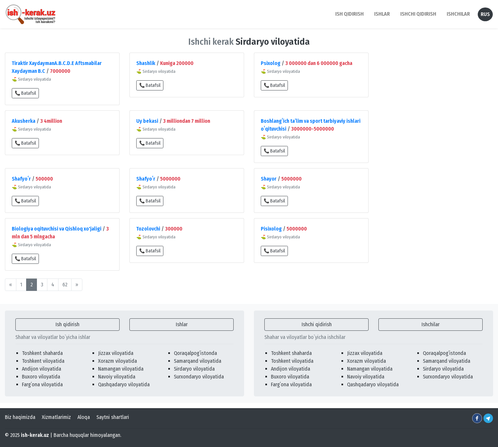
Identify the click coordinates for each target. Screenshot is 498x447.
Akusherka (23, 121)
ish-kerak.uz (35, 435)
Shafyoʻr (21, 179)
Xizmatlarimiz (56, 417)
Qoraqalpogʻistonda (195, 353)
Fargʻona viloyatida (42, 384)
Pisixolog (271, 229)
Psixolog (270, 63)
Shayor (268, 179)
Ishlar (182, 324)
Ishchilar (431, 324)
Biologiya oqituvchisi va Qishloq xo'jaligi (56, 229)
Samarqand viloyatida (197, 361)
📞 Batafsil (25, 93)
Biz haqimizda (20, 417)
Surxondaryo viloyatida (199, 377)
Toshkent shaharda (42, 353)
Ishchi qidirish (418, 14)
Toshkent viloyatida (43, 361)
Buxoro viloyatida (41, 377)
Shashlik (145, 63)
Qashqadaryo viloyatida (124, 384)
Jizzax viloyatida (115, 353)
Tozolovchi (148, 229)
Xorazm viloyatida (117, 361)
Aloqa (83, 417)
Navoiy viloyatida (116, 377)
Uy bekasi (147, 121)
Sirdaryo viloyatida (194, 369)
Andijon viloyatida (41, 369)
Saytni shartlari (112, 417)
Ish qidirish (67, 324)
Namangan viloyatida (120, 369)
